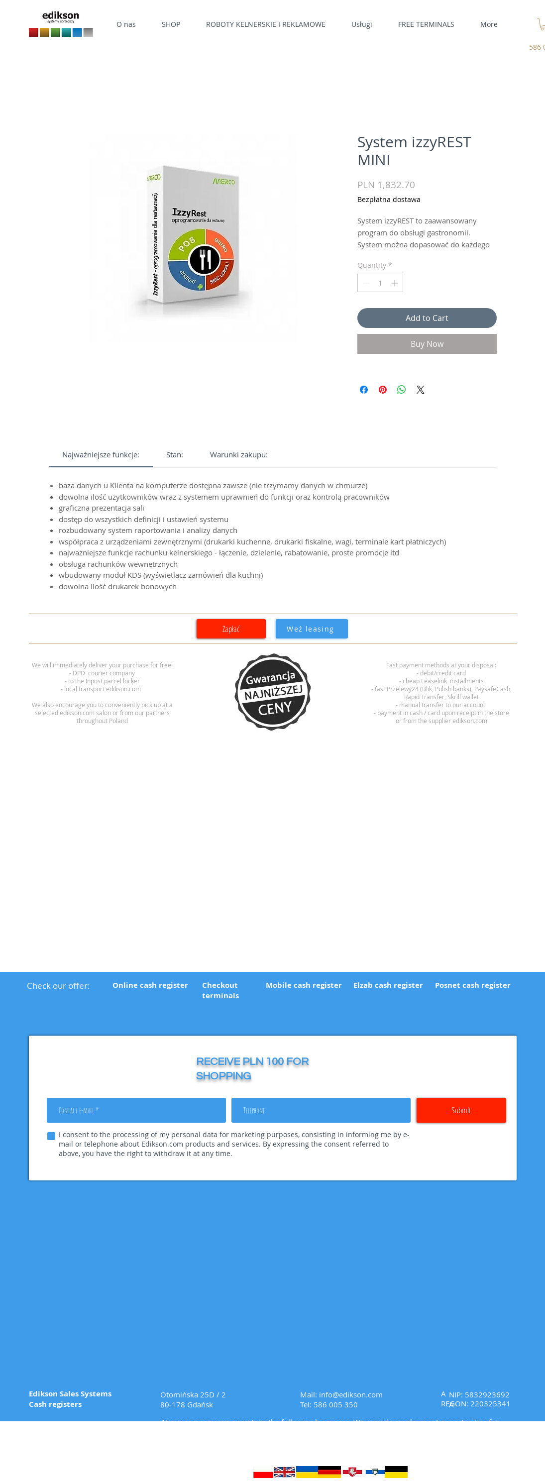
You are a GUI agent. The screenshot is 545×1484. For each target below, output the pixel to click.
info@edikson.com (351, 1394)
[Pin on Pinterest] (383, 390)
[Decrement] (365, 283)
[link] (100, 454)
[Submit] (461, 1110)
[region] (272, 692)
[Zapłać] (231, 628)
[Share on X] (421, 390)
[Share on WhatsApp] (402, 390)
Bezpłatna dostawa (389, 199)
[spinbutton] (380, 283)
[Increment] (395, 283)
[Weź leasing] (312, 628)
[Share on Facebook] (364, 390)
